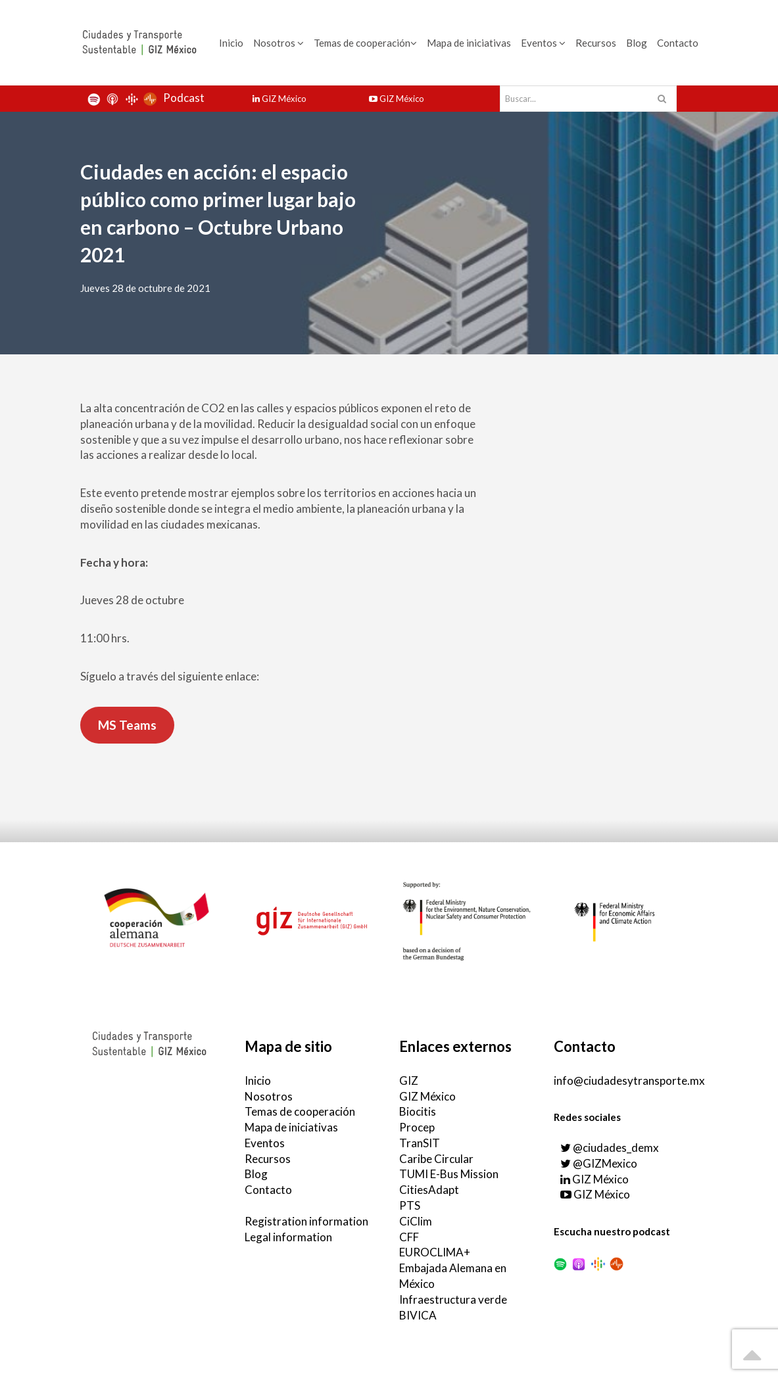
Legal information (288, 1237)
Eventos (543, 43)
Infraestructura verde (453, 1299)
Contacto (677, 43)
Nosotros (278, 43)
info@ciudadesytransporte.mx (629, 1080)
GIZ (408, 1080)
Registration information (306, 1221)
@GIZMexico (598, 1163)
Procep (417, 1127)
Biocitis (417, 1111)
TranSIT (419, 1143)
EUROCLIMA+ (434, 1252)
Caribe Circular (436, 1159)
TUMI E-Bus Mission (448, 1174)
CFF (409, 1237)
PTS (409, 1205)
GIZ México (279, 98)
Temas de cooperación (365, 43)
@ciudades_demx (609, 1147)
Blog (636, 43)
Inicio (231, 43)
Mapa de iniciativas (469, 43)
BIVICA (418, 1315)
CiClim (415, 1221)
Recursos (595, 43)
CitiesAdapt (429, 1190)
